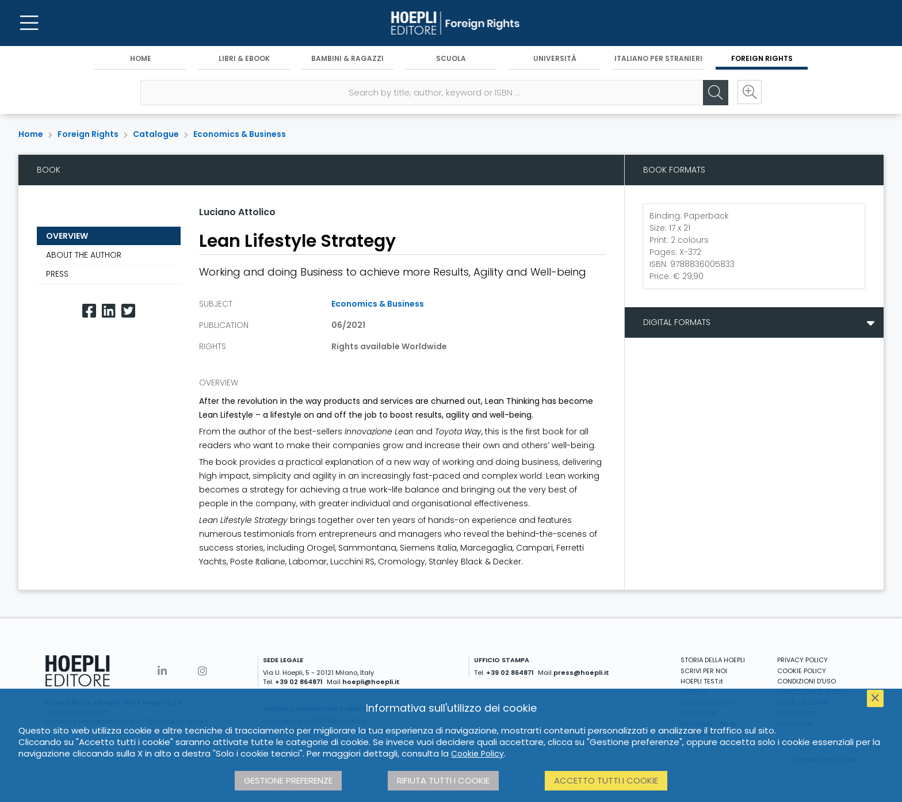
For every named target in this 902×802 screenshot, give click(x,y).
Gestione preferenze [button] (288, 780)
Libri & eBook (244, 58)
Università (554, 58)
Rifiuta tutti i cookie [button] (443, 780)
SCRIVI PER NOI (704, 670)
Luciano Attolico (237, 212)
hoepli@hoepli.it (371, 681)
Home (140, 58)
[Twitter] (128, 311)
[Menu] (28, 23)
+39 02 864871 (299, 681)
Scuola (451, 58)
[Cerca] (714, 92)
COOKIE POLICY (801, 670)
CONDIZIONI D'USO (806, 681)
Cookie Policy (477, 753)
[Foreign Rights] (451, 23)
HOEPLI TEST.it (702, 681)
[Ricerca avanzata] (749, 92)
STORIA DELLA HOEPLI (713, 659)
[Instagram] (202, 671)
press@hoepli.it (581, 672)
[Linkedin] (109, 311)
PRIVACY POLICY (802, 659)
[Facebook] (89, 311)
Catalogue (156, 134)
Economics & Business (239, 134)
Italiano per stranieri (658, 58)
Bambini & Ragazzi (347, 58)
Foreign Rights (762, 58)
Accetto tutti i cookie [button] (606, 780)
